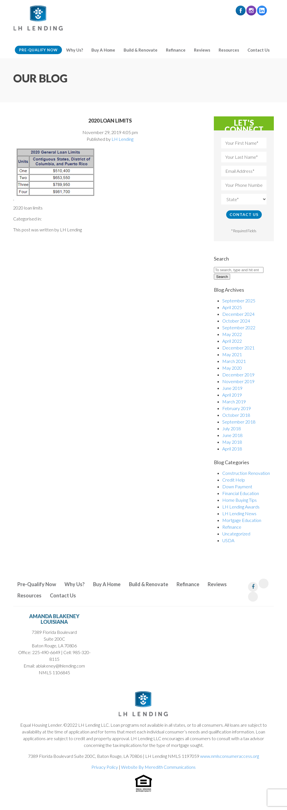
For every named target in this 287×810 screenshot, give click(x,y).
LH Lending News (239, 513)
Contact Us (258, 49)
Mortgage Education (241, 520)
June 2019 (232, 388)
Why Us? (74, 49)
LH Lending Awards (241, 506)
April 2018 (232, 448)
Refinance (176, 49)
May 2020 (232, 368)
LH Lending (122, 139)
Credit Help (233, 479)
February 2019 (236, 408)
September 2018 (238, 421)
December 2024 (238, 314)
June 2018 (232, 435)
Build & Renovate (141, 49)
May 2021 (232, 354)
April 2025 (232, 307)
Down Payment (237, 486)
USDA (228, 540)
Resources (229, 49)
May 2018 (232, 442)
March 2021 (234, 361)
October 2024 (236, 320)
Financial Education (240, 493)
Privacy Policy (104, 767)
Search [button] (222, 277)
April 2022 (232, 341)
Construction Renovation (246, 473)
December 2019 (238, 374)
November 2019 (238, 381)
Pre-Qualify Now (38, 50)
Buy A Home (103, 49)
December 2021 (238, 347)
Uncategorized (236, 533)
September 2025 (238, 300)
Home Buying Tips (239, 500)
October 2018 (236, 415)
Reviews (202, 49)
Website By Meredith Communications (158, 767)
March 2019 (234, 401)
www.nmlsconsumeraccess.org (229, 756)
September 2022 (238, 327)
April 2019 (232, 394)
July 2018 (231, 428)
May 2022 (232, 334)
